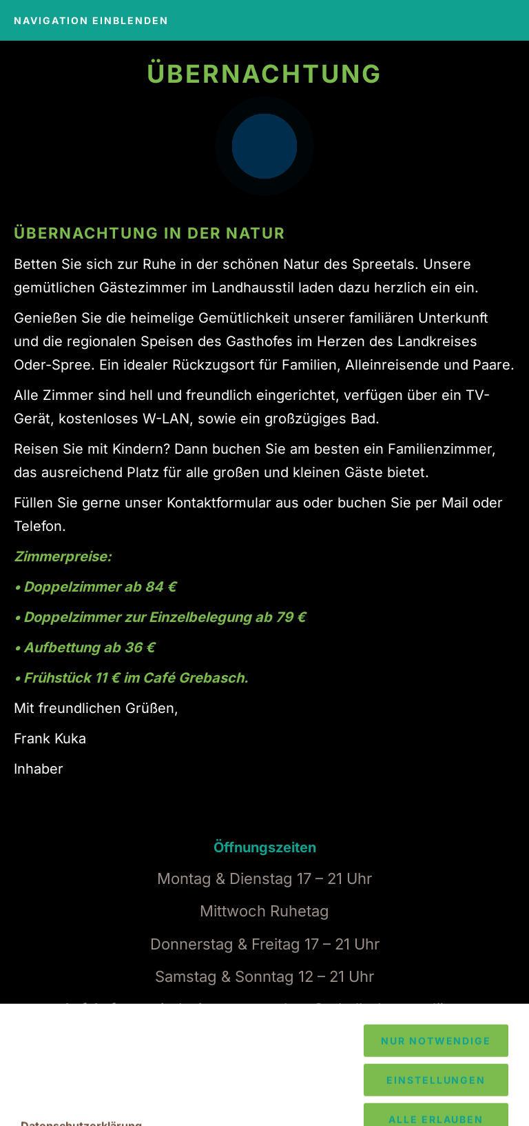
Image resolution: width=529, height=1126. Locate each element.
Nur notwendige (436, 1106)
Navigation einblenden (91, 20)
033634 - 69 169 (164, 1068)
